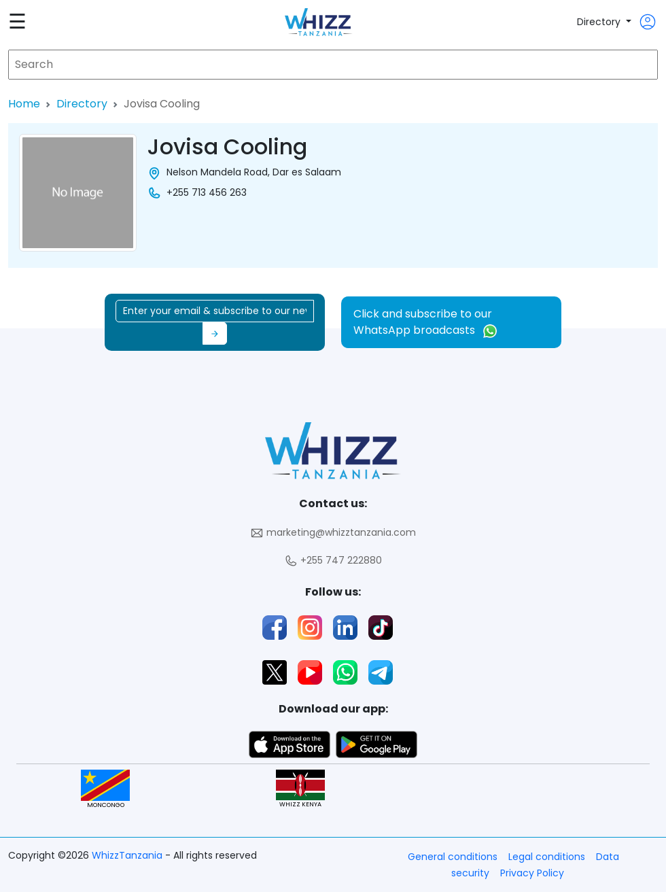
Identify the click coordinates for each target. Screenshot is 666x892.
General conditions (452, 856)
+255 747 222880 (333, 560)
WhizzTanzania (128, 855)
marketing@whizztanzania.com (333, 533)
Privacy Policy (532, 873)
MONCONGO (105, 789)
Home (24, 104)
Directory (600, 22)
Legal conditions (546, 856)
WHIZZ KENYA (300, 789)
